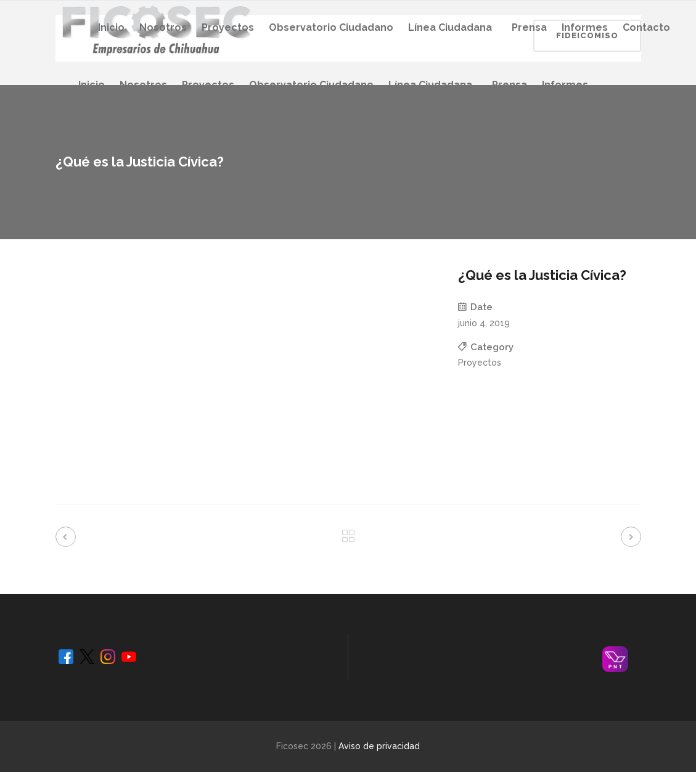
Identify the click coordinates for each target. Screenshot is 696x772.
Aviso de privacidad (379, 746)
